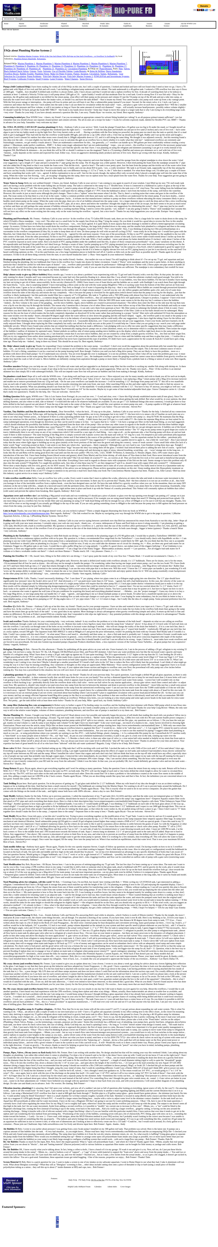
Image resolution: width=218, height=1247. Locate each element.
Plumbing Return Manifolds (25, 59)
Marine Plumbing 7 (118, 63)
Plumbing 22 (61, 68)
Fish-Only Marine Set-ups (54, 76)
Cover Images (125, 1187)
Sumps (103, 74)
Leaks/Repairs (80, 71)
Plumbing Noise (42, 74)
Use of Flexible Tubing (62, 71)
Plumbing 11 (45, 66)
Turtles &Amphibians (127, 25)
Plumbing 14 (82, 66)
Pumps (76, 74)
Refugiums (41, 59)
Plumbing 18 (9, 68)
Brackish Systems (85, 25)
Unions (33, 71)
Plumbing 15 (95, 66)
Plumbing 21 (48, 68)
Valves (127, 68)
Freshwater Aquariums (44, 25)
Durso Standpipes (114, 71)
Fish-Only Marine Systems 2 (80, 76)
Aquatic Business (149, 25)
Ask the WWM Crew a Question (188, 25)
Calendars (98, 1187)
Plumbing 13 (70, 66)
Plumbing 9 (20, 66)
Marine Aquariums (22, 25)
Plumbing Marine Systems (28, 56)
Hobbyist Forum (84, 1187)
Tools (39, 71)
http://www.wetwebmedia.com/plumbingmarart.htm (26, 513)
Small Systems (42, 79)
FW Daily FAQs (84, 1180)
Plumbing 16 (108, 66)
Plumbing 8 (9, 66)
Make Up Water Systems (61, 74)
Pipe (121, 68)
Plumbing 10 (32, 66)
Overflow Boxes (11, 74)
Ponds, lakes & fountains (104, 25)
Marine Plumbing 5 (81, 63)
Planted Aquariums (65, 25)
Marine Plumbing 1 (26, 63)
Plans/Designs (105, 68)
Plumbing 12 (57, 66)
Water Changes (71, 79)
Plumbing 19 (22, 68)
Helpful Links (73, 1187)
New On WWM (125, 1180)
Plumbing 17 (120, 66)
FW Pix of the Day (112, 1180)
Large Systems (56, 79)
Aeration (84, 74)
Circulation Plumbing (77, 68)
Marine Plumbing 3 (44, 63)
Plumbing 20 (34, 68)
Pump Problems (34, 76)
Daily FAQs (72, 1180)
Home (6, 24)
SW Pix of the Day (98, 1180)
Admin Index (112, 1187)
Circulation (94, 74)
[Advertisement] (202, 67)
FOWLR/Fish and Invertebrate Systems (111, 76)
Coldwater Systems (26, 79)
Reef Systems (10, 79)
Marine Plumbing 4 (63, 63)
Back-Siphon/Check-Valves (16, 71)
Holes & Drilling (97, 71)
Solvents (47, 71)
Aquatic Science (167, 25)
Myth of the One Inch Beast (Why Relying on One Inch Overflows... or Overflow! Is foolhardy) (77, 56)
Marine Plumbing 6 (99, 63)
